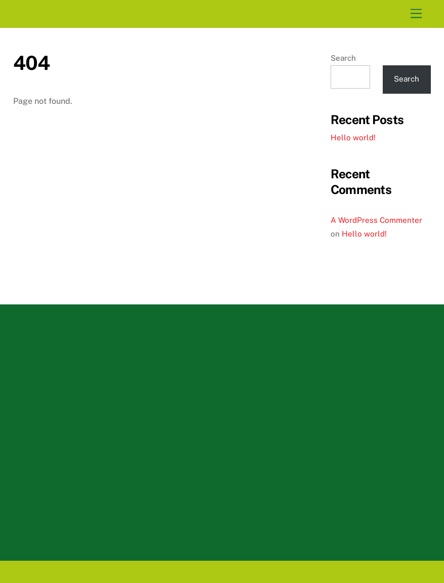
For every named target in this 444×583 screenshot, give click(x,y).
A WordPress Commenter (376, 220)
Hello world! (353, 137)
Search (343, 58)
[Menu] (416, 14)
